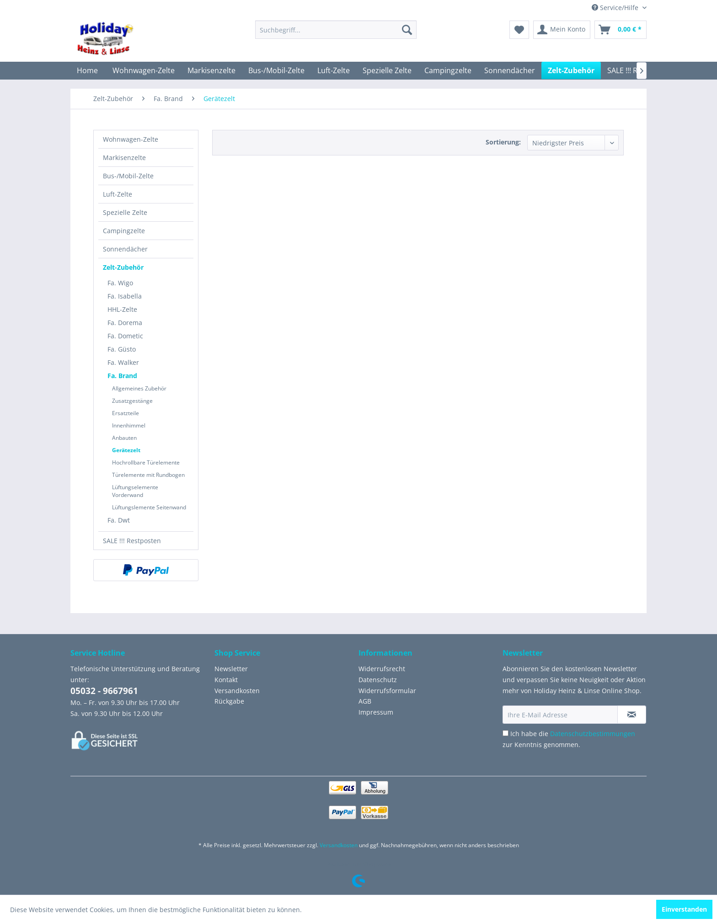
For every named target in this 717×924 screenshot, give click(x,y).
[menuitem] (336, 30)
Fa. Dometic (125, 335)
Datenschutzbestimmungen (592, 733)
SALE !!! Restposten (132, 540)
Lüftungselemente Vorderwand (135, 491)
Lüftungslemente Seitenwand (149, 507)
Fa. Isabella (124, 296)
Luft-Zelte (117, 194)
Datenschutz (377, 679)
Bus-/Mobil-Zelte (128, 175)
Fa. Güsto (121, 349)
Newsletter (231, 668)
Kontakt (226, 679)
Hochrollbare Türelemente (146, 462)
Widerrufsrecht (381, 668)
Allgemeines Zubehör (139, 388)
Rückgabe (229, 701)
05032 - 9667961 (104, 691)
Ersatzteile (125, 413)
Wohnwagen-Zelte (130, 139)
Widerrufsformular (387, 690)
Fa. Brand (122, 375)
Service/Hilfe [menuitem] (616, 7)
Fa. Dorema (124, 322)
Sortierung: (503, 142)
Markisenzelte (124, 157)
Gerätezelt (126, 450)
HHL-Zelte (122, 309)
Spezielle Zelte (125, 212)
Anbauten (124, 438)
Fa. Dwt (118, 520)
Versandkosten (237, 690)
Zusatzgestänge (132, 401)
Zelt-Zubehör (123, 267)
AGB (364, 701)
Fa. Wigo (120, 282)
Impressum (375, 712)
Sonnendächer (125, 249)
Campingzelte (124, 230)
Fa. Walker (123, 362)
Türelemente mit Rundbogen (148, 475)
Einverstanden (684, 909)
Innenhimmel (128, 425)
